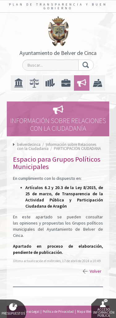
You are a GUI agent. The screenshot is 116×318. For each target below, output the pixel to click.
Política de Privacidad (58, 311)
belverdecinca (29, 144)
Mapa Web (84, 311)
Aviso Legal (31, 311)
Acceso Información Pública (103, 308)
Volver (95, 271)
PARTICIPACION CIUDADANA (77, 148)
